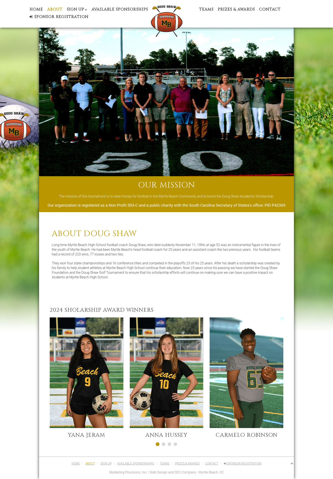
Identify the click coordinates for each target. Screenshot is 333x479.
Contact (270, 9)
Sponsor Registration (59, 17)
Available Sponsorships (120, 9)
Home (36, 9)
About (54, 9)
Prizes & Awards (236, 9)
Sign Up (75, 9)
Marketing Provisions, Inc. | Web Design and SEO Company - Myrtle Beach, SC (166, 472)
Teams (206, 9)
